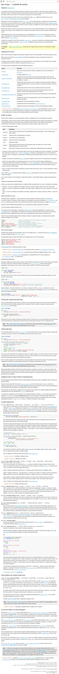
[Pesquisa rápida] (32, 1)
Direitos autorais (41, 662)
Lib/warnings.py (11, 7)
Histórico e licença (42, 666)
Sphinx (53, 672)
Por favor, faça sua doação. (52, 668)
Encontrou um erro (53, 671)
